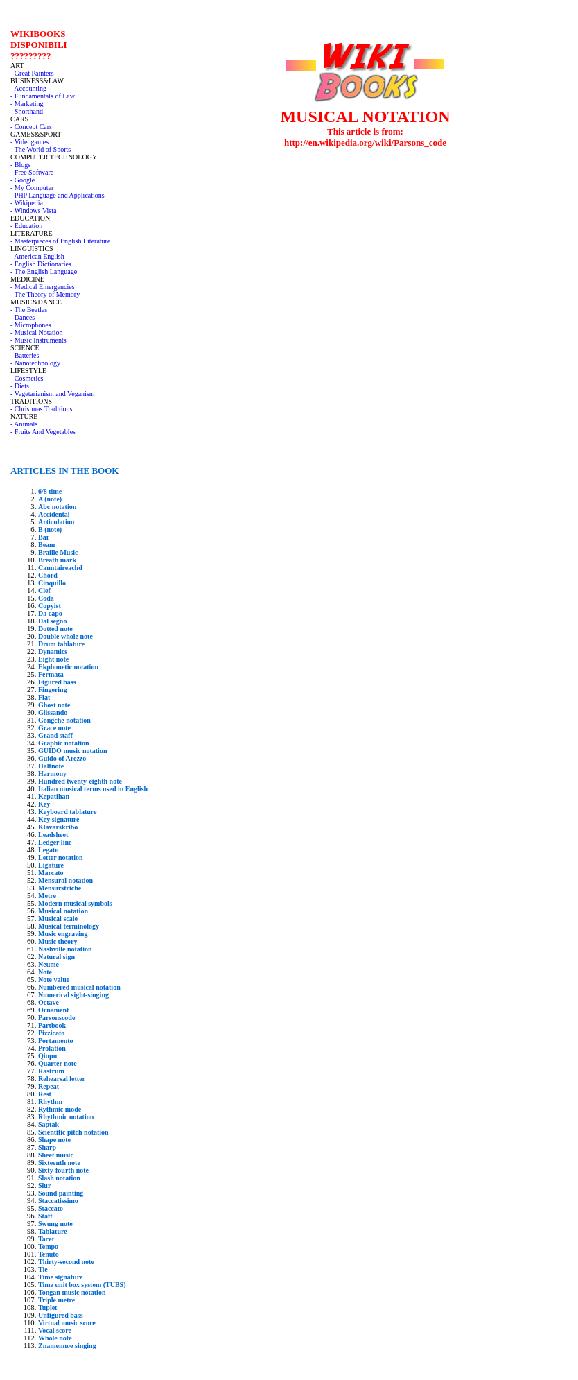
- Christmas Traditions (41, 409)
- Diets (19, 386)
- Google (22, 180)
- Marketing (27, 103)
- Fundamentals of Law (42, 96)
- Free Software (31, 172)
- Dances (22, 317)
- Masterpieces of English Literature (60, 241)
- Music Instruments (38, 340)
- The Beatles (28, 309)
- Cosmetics (27, 378)
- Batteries (24, 355)
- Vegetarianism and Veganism (52, 393)
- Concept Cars (31, 126)
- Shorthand (26, 111)
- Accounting (28, 88)
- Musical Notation (36, 332)
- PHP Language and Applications (57, 195)
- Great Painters (32, 73)
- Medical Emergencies (42, 287)
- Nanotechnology (35, 363)
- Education (26, 226)
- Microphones (30, 325)
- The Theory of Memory (45, 294)
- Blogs (20, 165)
